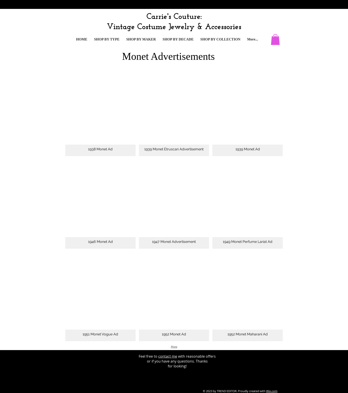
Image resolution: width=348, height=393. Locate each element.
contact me (167, 356)
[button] (275, 39)
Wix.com (271, 391)
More (174, 346)
